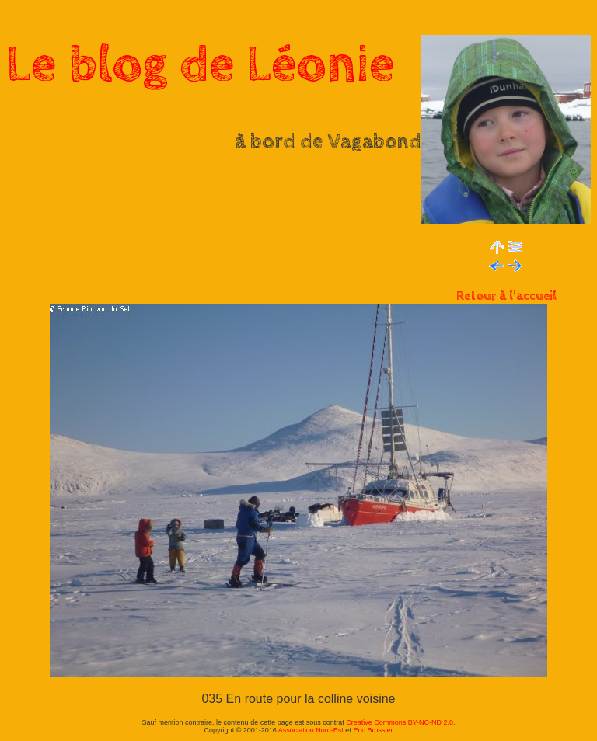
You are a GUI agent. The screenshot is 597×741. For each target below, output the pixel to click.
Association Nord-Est (311, 730)
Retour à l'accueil (506, 296)
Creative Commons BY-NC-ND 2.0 (399, 722)
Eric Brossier (373, 730)
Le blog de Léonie (200, 65)
